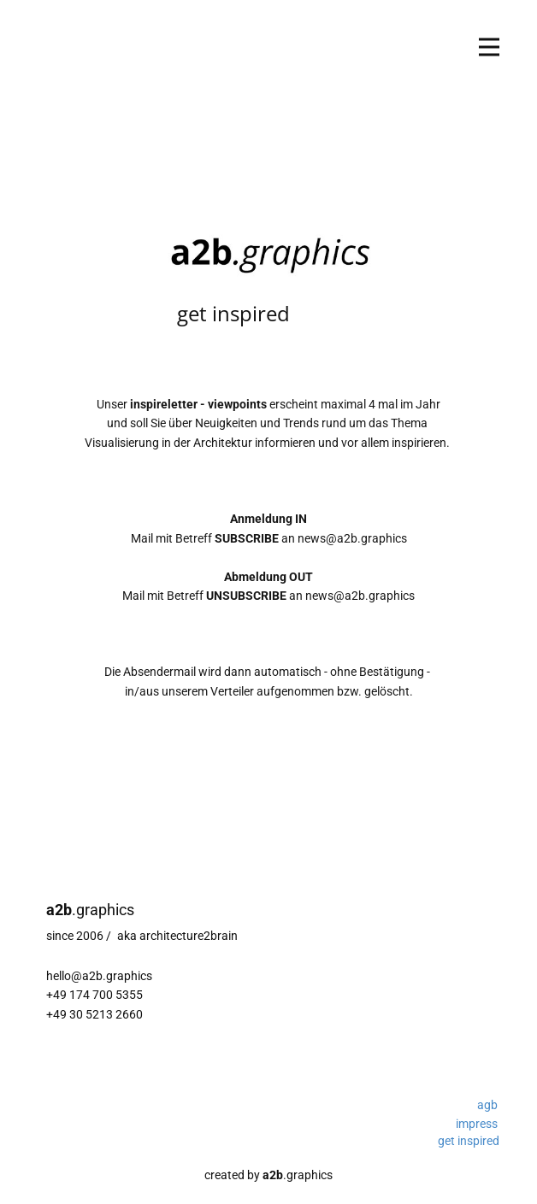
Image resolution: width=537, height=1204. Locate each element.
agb (487, 1105)
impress (477, 1124)
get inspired (468, 1141)
